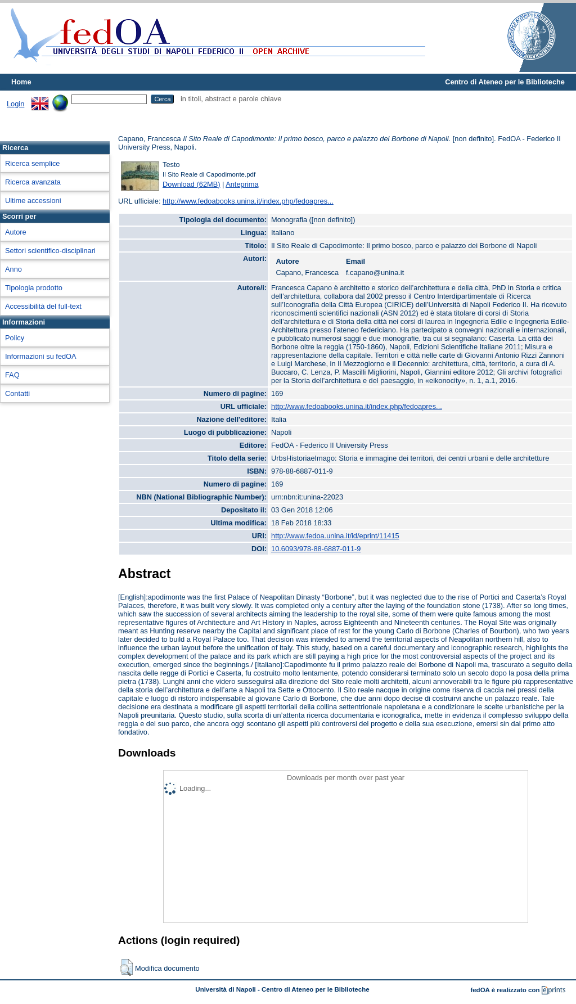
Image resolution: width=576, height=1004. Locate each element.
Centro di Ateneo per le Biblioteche (505, 82)
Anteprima (242, 184)
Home (21, 82)
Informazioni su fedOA (40, 356)
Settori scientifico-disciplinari (50, 250)
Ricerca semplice (32, 163)
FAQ (12, 375)
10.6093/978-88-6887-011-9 (316, 548)
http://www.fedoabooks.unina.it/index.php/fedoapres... (248, 201)
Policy (14, 338)
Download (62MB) (191, 184)
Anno (13, 269)
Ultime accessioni (33, 200)
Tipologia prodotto (33, 287)
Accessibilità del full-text (43, 306)
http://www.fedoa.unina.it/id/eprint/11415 (335, 536)
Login (15, 104)
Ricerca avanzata (33, 182)
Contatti (17, 393)
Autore (15, 232)
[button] (126, 967)
